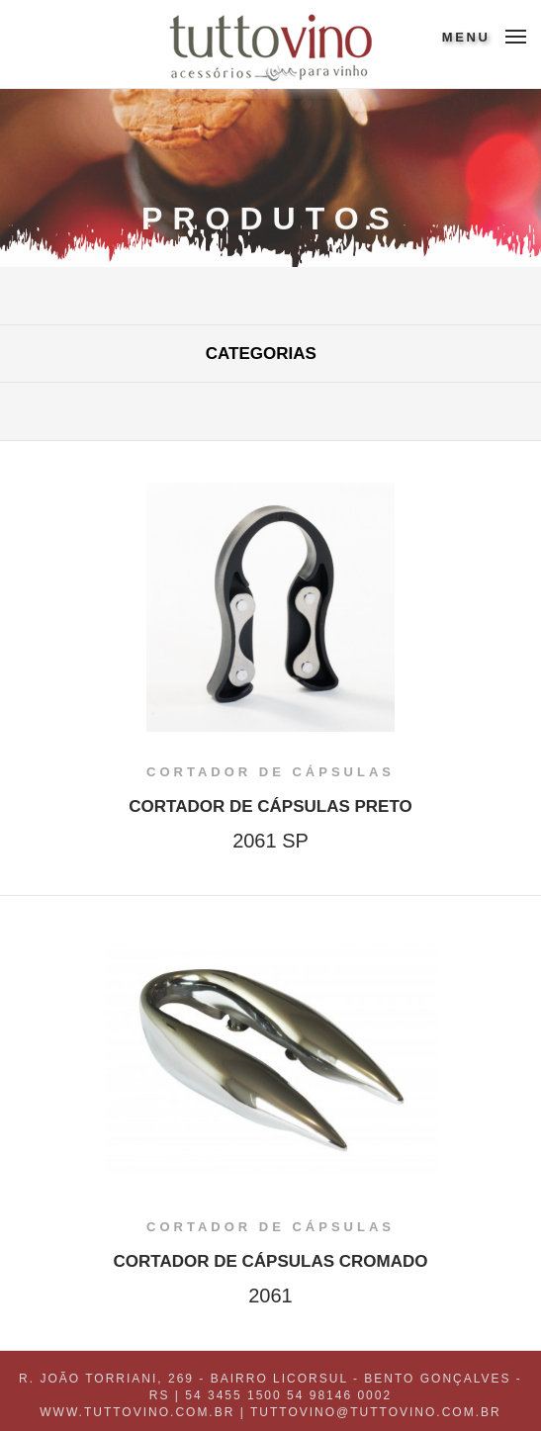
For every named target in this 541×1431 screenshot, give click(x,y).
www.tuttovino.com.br (137, 1412)
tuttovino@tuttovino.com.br (375, 1412)
